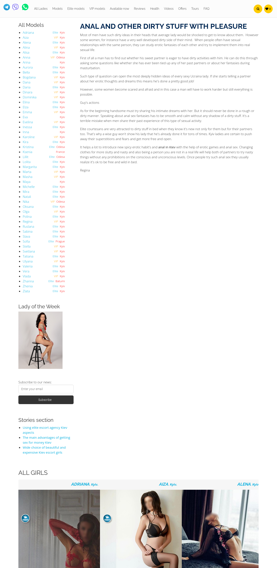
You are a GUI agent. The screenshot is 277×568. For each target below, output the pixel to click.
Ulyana (28, 261)
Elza (26, 107)
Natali (27, 196)
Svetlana (29, 251)
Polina (27, 216)
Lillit (25, 157)
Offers (182, 8)
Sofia (26, 241)
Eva (25, 117)
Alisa (26, 52)
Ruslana (28, 226)
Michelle (29, 186)
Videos (169, 8)
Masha (27, 176)
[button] (258, 9)
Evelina (28, 122)
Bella (26, 72)
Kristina (28, 147)
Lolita (27, 162)
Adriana (28, 32)
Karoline (29, 137)
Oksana (28, 206)
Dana (26, 82)
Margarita (30, 167)
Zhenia (28, 286)
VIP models (97, 8)
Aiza (26, 37)
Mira (26, 191)
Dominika (29, 97)
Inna (26, 132)
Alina (26, 47)
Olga (26, 211)
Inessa (27, 127)
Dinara (27, 92)
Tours (195, 8)
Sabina (27, 231)
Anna (26, 57)
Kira (25, 142)
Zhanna (28, 281)
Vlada (27, 276)
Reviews (139, 8)
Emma (27, 112)
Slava (26, 236)
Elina (26, 102)
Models (57, 8)
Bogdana (29, 77)
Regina (27, 221)
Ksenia (27, 152)
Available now (119, 8)
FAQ (206, 8)
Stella (27, 246)
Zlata (26, 291)
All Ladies (41, 8)
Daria (27, 87)
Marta (27, 172)
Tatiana (28, 256)
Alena (27, 42)
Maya (27, 181)
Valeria (27, 266)
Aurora (28, 67)
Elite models (75, 8)
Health (154, 8)
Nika (26, 201)
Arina (26, 62)
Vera (26, 271)
